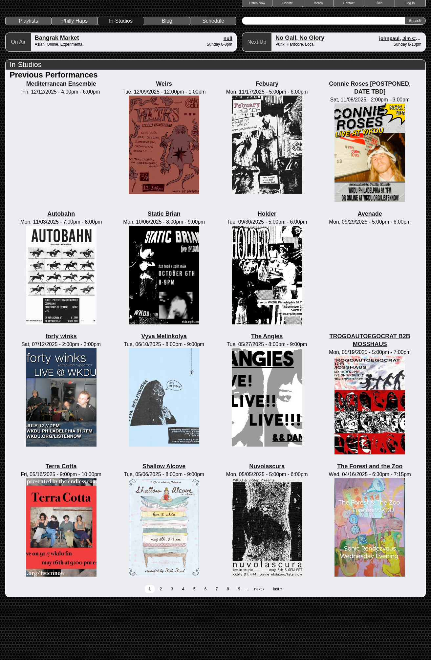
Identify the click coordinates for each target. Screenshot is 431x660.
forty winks (61, 393)
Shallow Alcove (163, 524)
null (228, 96)
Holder (267, 271)
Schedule (213, 78)
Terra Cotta (61, 524)
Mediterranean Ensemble (61, 141)
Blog (167, 78)
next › (259, 646)
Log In (410, 3)
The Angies (267, 393)
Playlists (28, 78)
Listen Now (257, 3)
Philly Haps (74, 78)
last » (278, 646)
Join (379, 3)
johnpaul (389, 96)
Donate (287, 3)
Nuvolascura (267, 524)
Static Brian (164, 271)
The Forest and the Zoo (369, 524)
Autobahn (61, 271)
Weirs (164, 141)
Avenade (370, 271)
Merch (318, 3)
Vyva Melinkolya (163, 393)
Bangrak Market (57, 95)
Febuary (266, 141)
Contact (349, 3)
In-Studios (121, 78)
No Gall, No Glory (299, 95)
